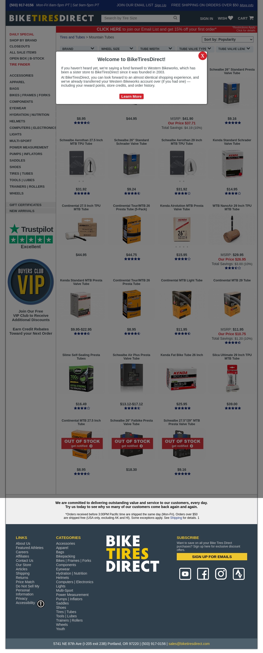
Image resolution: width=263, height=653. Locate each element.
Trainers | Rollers (69, 620)
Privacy (21, 598)
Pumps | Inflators (69, 599)
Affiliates (22, 556)
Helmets (62, 578)
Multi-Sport (64, 590)
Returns (22, 578)
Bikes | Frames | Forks (73, 561)
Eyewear (63, 569)
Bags (60, 552)
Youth (60, 629)
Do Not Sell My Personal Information (27, 590)
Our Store (23, 565)
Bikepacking (65, 556)
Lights (60, 586)
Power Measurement (72, 595)
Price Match (25, 582)
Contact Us (24, 561)
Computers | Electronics (74, 582)
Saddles (62, 603)
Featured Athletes (29, 548)
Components (66, 565)
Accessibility (30, 602)
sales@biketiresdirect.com (189, 644)
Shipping (176, 518)
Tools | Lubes (66, 616)
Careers (22, 552)
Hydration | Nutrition (71, 573)
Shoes (61, 608)
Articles (21, 569)
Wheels (62, 625)
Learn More (131, 96)
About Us (23, 543)
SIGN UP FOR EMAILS (212, 557)
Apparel (62, 548)
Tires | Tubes (66, 612)
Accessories (65, 543)
